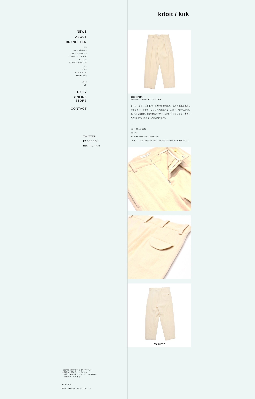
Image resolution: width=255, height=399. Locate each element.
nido (85, 66)
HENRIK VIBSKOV (78, 63)
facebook (91, 141)
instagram (91, 145)
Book (84, 82)
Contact (79, 108)
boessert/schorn (79, 53)
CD (85, 85)
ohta (84, 69)
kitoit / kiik (173, 14)
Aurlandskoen (80, 50)
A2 (85, 47)
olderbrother (81, 72)
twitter (89, 136)
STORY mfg (81, 75)
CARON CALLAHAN (77, 57)
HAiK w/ (83, 60)
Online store (80, 99)
